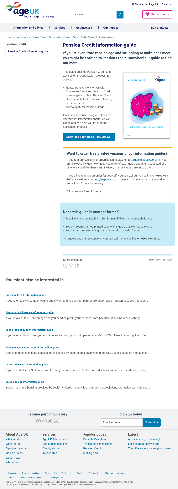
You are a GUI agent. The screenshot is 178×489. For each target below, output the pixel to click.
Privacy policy (51, 473)
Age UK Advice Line (54, 439)
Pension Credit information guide (28, 51)
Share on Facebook (65, 266)
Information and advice (28, 27)
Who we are (13, 462)
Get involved (84, 27)
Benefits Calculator (95, 439)
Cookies (80, 473)
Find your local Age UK (146, 4)
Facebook (38, 421)
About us (109, 473)
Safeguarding (94, 473)
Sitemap (120, 473)
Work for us (13, 443)
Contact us (167, 4)
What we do (13, 439)
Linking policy (11, 473)
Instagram (56, 421)
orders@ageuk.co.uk (144, 159)
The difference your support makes (149, 448)
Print (77, 266)
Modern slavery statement (31, 477)
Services (59, 27)
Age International (16, 448)
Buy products (159, 27)
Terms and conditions (31, 473)
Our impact (110, 27)
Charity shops (50, 448)
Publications (67, 473)
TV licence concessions (97, 443)
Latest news (13, 457)
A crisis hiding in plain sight (144, 439)
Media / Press (14, 453)
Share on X (71, 266)
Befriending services (54, 443)
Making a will (91, 453)
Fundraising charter (55, 477)
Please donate (160, 14)
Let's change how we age (143, 443)
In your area (49, 453)
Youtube (50, 421)
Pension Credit (16, 44)
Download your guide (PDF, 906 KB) (89, 136)
